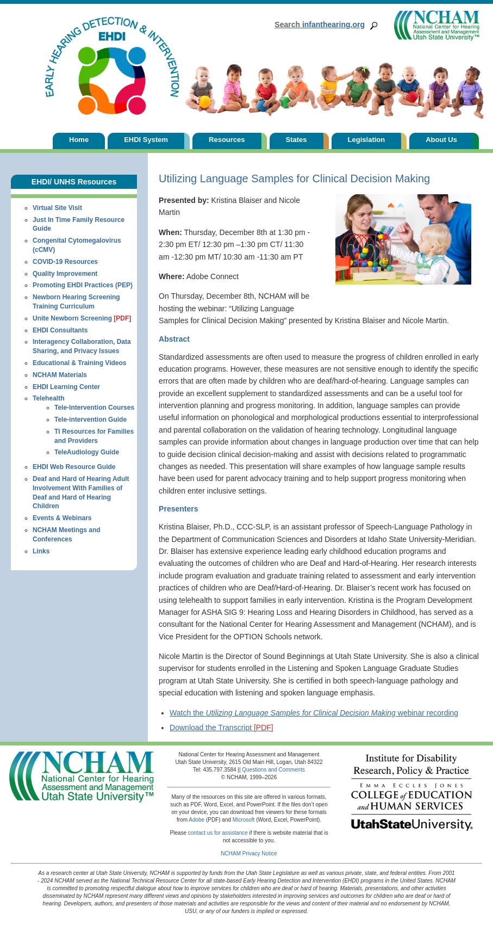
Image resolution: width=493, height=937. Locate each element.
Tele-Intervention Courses (94, 407)
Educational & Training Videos (79, 363)
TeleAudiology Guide (86, 452)
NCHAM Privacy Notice (249, 853)
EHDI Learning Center (66, 387)
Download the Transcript (221, 727)
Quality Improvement (65, 274)
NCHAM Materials (60, 375)
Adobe (196, 820)
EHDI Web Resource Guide (74, 467)
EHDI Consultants (60, 330)
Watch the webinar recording (314, 712)
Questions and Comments (273, 770)
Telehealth (48, 398)
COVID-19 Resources (65, 262)
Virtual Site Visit (57, 208)
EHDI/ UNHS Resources (74, 181)
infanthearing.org (319, 24)
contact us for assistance (218, 833)
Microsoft (244, 820)
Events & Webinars (62, 518)
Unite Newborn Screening (82, 318)
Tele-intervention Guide (90, 419)
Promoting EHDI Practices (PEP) (83, 285)
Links (41, 551)
